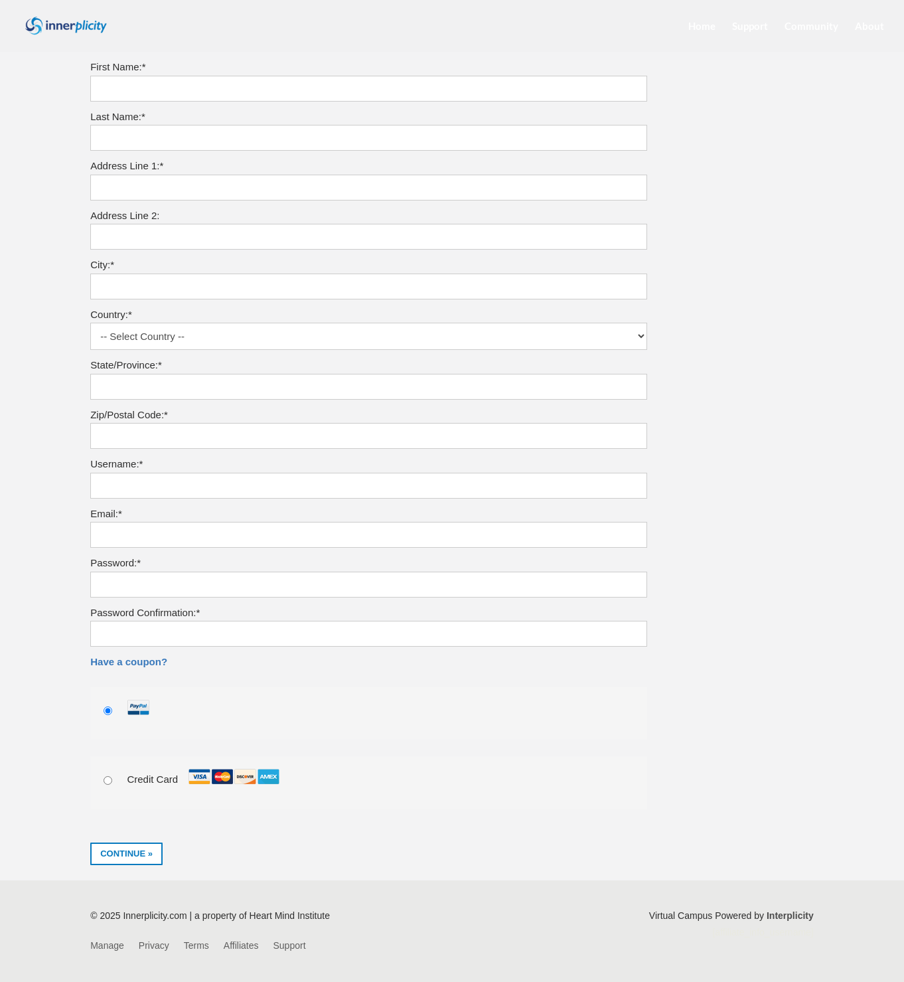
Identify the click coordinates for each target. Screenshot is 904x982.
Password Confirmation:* (145, 612)
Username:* (116, 463)
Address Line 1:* (126, 165)
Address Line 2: (124, 215)
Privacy (154, 946)
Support (750, 26)
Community (811, 26)
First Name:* (117, 66)
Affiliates (241, 946)
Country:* (111, 314)
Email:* (106, 513)
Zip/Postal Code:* (129, 414)
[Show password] (628, 585)
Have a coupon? (128, 661)
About (869, 26)
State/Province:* (126, 364)
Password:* (115, 562)
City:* (102, 264)
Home (702, 26)
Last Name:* (117, 116)
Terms (196, 946)
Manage (107, 946)
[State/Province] (368, 387)
